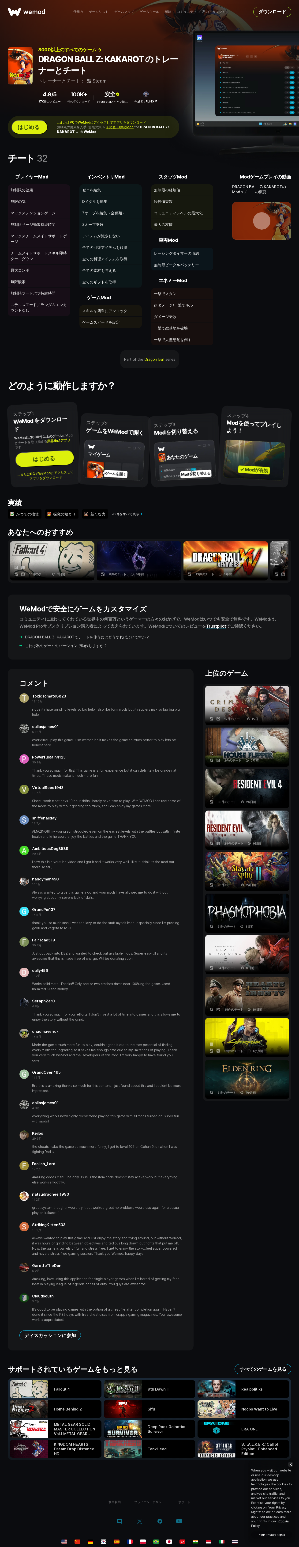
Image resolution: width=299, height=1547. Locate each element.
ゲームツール (149, 12)
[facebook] (159, 1521)
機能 (168, 12)
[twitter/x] (139, 1521)
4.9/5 (49, 94)
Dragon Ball (154, 359)
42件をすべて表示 (125, 514)
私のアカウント (213, 12)
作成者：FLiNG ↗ (146, 101)
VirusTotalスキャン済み (112, 101)
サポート (184, 1502)
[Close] (290, 1464)
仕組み (78, 12)
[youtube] (179, 1521)
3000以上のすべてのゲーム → (69, 50)
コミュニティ (187, 12)
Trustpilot (216, 626)
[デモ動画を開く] (262, 221)
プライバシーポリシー (149, 1502)
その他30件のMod (120, 127)
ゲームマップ (124, 12)
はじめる (29, 127)
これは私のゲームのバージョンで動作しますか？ (66, 645)
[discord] (119, 1522)
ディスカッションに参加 (50, 1335)
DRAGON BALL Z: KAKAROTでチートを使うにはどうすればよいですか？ (87, 637)
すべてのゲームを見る (262, 1369)
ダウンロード (272, 12)
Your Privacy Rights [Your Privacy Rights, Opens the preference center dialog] (272, 1534)
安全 (112, 94)
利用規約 (114, 1502)
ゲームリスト (98, 12)
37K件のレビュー (49, 101)
